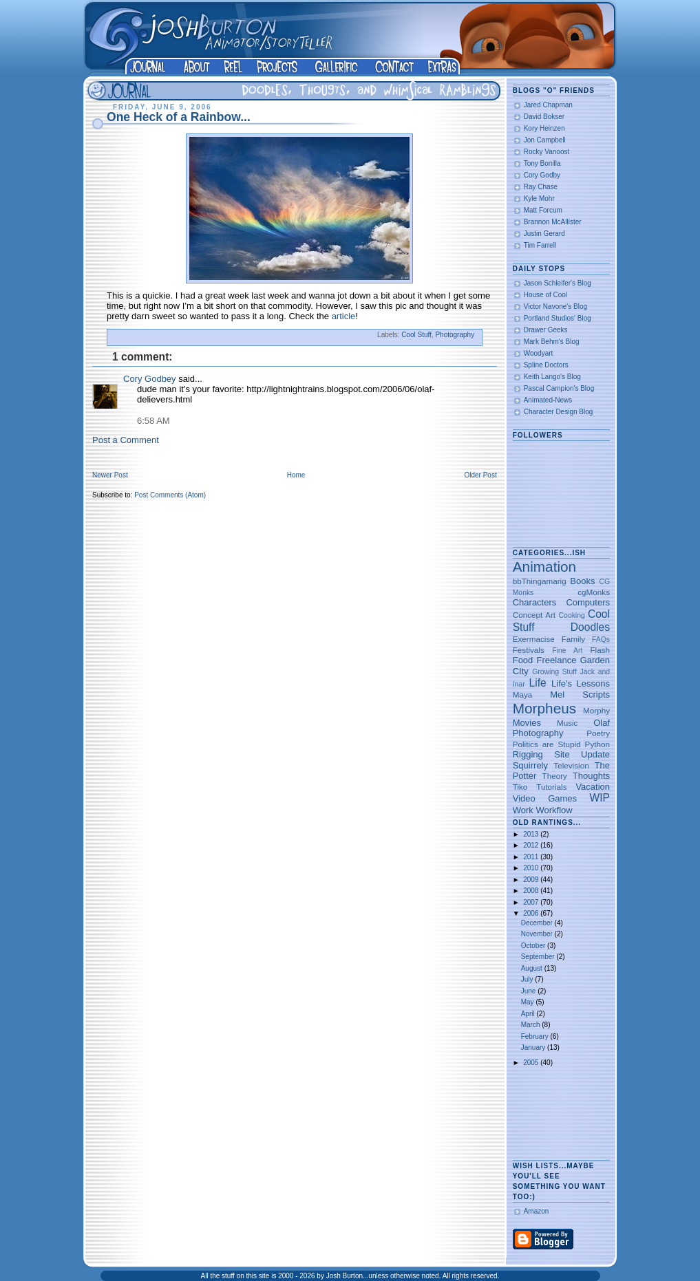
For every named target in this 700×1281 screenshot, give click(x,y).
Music (567, 722)
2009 (531, 879)
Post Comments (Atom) (170, 495)
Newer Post (110, 475)
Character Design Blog (558, 412)
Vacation (592, 787)
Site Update (582, 754)
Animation (544, 566)
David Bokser (544, 116)
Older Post (480, 475)
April (529, 1014)
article (344, 316)
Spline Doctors (546, 365)
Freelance (557, 660)
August (532, 968)
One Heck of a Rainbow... (179, 117)
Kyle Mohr (539, 198)
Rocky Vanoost (547, 151)
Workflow (553, 810)
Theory (554, 775)
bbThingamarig (539, 581)
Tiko (520, 786)
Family (573, 638)
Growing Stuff (554, 672)
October (534, 945)
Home (296, 475)
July (528, 979)
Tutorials (551, 786)
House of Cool (545, 295)
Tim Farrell (540, 245)
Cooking (572, 615)
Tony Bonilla (542, 163)
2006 (531, 913)
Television (570, 765)
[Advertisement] (556, 1114)
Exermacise (534, 638)
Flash (600, 649)
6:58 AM (153, 421)
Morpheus (544, 708)
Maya (523, 694)
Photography (454, 334)
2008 (531, 890)
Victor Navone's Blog (555, 306)
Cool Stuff (416, 334)
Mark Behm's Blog (552, 341)
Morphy (596, 710)
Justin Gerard (544, 233)
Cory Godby (542, 175)
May (528, 1002)
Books (582, 581)
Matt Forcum (543, 210)
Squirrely (530, 765)
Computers (588, 602)
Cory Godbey (149, 379)
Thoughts (591, 776)
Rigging (528, 754)
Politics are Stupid (547, 744)
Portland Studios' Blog (557, 318)
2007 (531, 902)
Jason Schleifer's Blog (557, 283)
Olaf (601, 723)
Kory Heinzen (544, 128)
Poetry (598, 733)
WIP (600, 798)
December (538, 923)
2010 (531, 868)
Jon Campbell (545, 140)
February (536, 1036)
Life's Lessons (580, 683)
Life (538, 683)
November (538, 934)
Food (523, 660)
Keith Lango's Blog (552, 376)
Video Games (545, 798)
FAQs (601, 639)
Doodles (590, 627)
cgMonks (593, 592)
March (531, 1025)
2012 (531, 845)
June (529, 991)
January (534, 1047)
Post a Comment (125, 440)
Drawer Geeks (546, 330)
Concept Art (534, 614)
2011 (531, 857)
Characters (535, 602)
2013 (531, 834)
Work (523, 810)
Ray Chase (541, 187)
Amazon (536, 1211)
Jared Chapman (548, 105)
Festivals (528, 649)
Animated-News (548, 400)
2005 (531, 1062)
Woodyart (538, 353)
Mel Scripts (580, 694)
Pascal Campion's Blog (559, 388)
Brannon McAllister (553, 222)
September (539, 956)
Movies (527, 723)
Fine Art (567, 650)
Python (597, 744)
